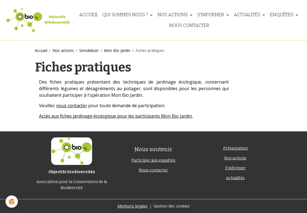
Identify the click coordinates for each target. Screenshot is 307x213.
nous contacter (71, 106)
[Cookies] (11, 201)
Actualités (247, 14)
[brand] (37, 20)
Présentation (235, 148)
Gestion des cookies (172, 206)
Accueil (88, 14)
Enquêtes (282, 14)
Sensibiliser (89, 50)
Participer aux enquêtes (153, 160)
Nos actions (173, 14)
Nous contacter (189, 25)
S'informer (211, 14)
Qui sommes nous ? (125, 14)
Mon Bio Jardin (117, 50)
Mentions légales (132, 206)
